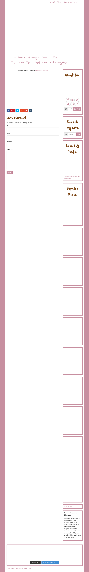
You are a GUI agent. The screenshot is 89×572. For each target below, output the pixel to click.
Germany (33, 58)
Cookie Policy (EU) (58, 63)
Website (9, 141)
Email (8, 133)
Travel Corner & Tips (21, 63)
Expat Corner (41, 63)
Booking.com (68, 506)
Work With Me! (71, 3)
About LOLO (55, 3)
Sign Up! (77, 109)
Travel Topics (18, 58)
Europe (46, 58)
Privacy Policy (28, 568)
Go (79, 134)
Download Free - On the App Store (72, 168)
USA (55, 58)
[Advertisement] (72, 469)
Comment (10, 149)
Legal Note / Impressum (15, 568)
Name (8, 126)
